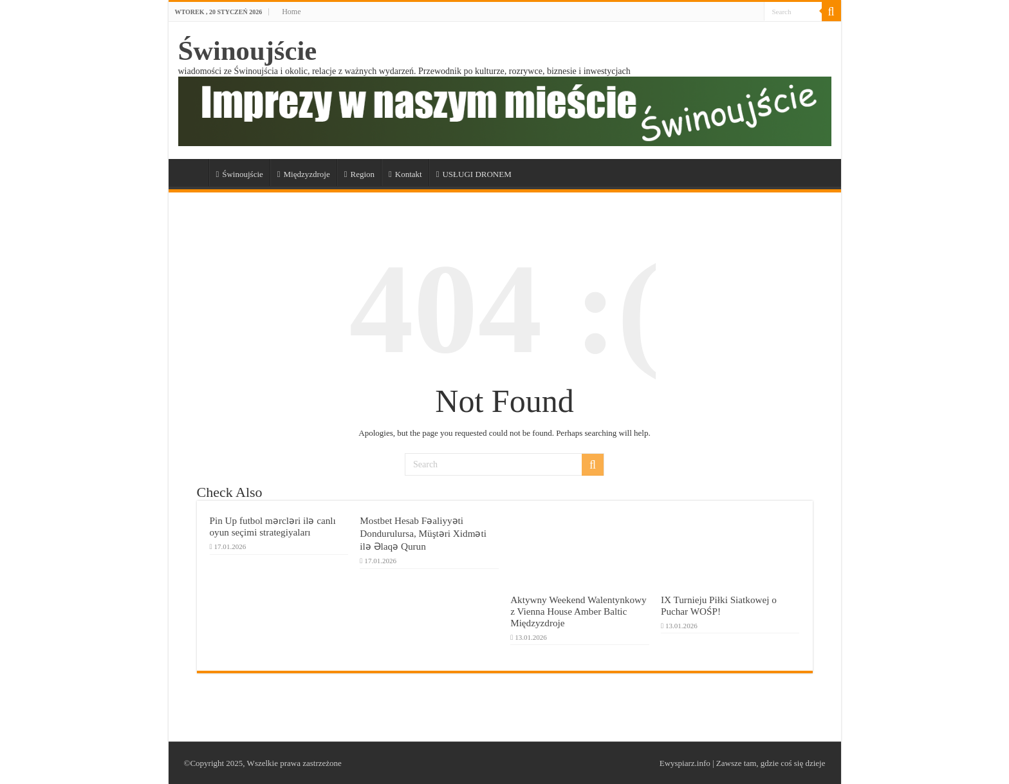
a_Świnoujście (191, 172)
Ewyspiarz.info (685, 763)
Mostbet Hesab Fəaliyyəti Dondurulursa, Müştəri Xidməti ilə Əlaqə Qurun (423, 533)
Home (291, 11)
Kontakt (405, 174)
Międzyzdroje (303, 174)
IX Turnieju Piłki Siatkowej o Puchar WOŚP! (719, 605)
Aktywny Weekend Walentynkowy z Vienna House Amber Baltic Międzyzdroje (578, 611)
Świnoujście (247, 50)
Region (359, 174)
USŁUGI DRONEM (474, 174)
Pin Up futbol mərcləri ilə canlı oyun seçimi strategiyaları (273, 526)
